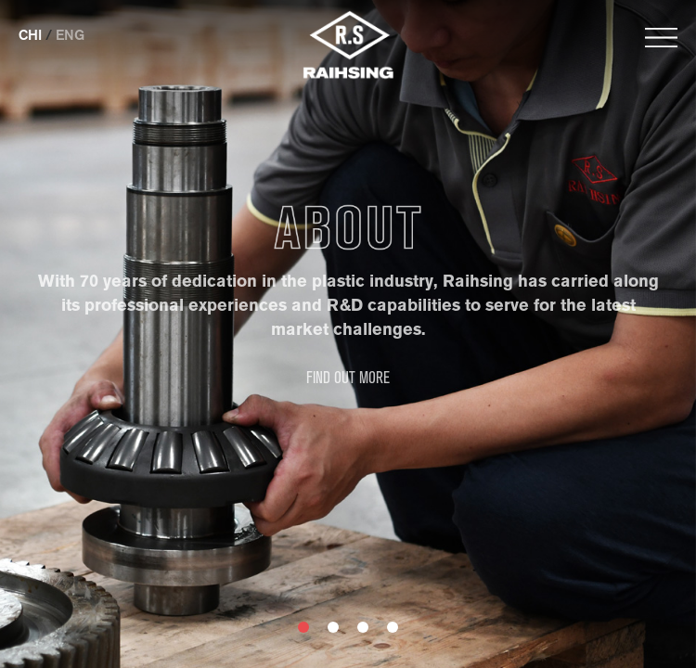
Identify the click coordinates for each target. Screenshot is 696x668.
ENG (70, 35)
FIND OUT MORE (348, 378)
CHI (30, 35)
